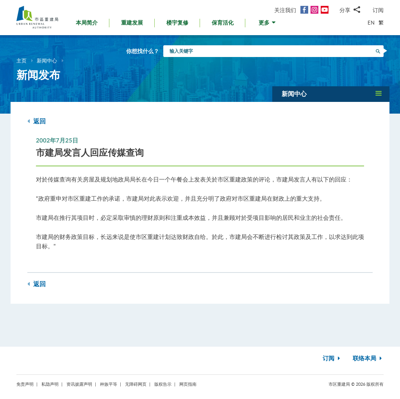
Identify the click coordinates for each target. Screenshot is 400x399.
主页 (21, 60)
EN (371, 22)
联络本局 (368, 359)
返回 (36, 121)
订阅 (378, 10)
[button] (268, 25)
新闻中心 (47, 60)
